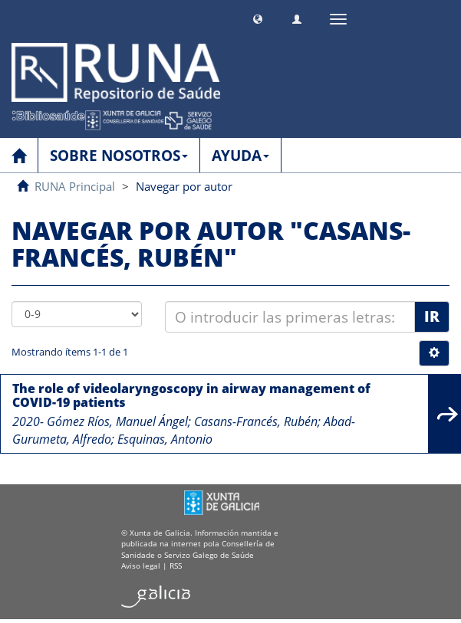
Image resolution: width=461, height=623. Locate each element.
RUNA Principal (75, 186)
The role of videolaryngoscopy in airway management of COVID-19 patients (191, 395)
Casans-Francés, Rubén (256, 421)
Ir (432, 316)
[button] (258, 17)
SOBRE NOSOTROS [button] (119, 156)
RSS (176, 565)
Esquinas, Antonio (164, 439)
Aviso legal (140, 565)
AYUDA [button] (240, 156)
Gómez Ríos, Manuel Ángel (117, 421)
